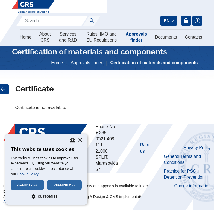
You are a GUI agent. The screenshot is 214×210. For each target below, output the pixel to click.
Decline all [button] (64, 184)
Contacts (193, 37)
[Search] (52, 21)
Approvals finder (136, 37)
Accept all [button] (27, 184)
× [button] (80, 140)
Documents (166, 37)
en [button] (167, 20)
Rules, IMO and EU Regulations (101, 37)
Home (25, 37)
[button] (46, 196)
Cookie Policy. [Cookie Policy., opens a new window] (28, 174)
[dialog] (46, 169)
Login (186, 21)
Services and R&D (68, 37)
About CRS (45, 37)
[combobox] (72, 140)
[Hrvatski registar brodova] (33, 6)
